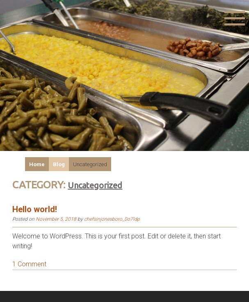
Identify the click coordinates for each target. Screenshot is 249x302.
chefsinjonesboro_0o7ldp (112, 219)
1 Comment (29, 264)
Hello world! (34, 209)
